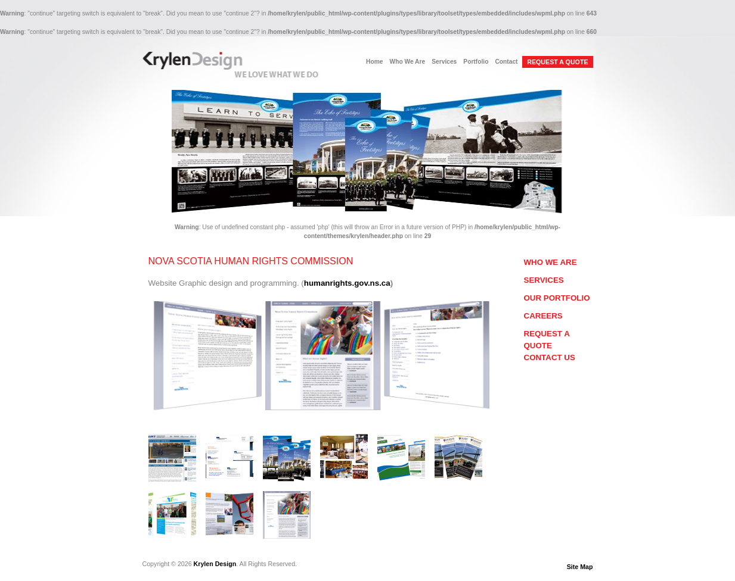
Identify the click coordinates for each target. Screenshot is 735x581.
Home (374, 61)
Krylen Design (215, 563)
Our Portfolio (557, 297)
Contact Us (549, 357)
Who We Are (407, 61)
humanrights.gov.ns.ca (347, 283)
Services (444, 61)
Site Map (580, 566)
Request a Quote (547, 339)
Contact (506, 61)
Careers (543, 315)
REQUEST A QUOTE (557, 61)
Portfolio (475, 61)
